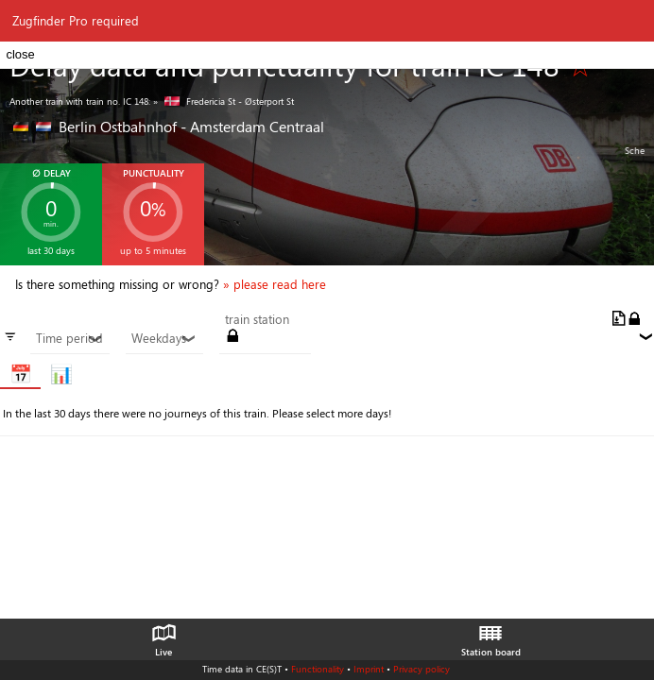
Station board (491, 636)
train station (257, 319)
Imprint (368, 668)
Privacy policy (421, 668)
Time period (69, 338)
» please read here (274, 284)
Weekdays (164, 338)
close (20, 54)
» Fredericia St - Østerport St (223, 101)
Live (163, 636)
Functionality (317, 668)
